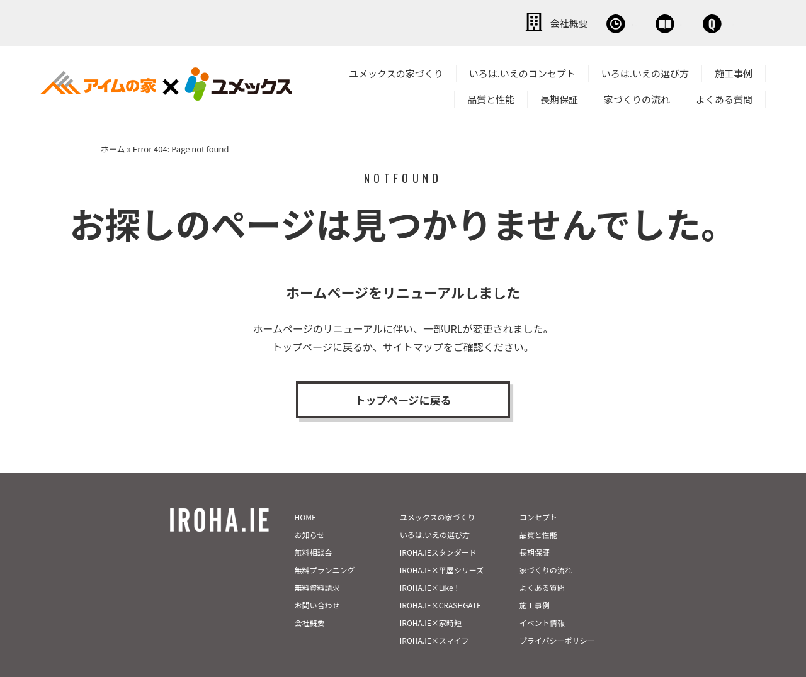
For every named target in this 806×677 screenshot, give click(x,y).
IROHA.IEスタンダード (438, 527)
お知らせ (310, 510)
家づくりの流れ (637, 97)
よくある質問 (724, 97)
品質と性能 (490, 97)
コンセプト (538, 492)
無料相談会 (515, 22)
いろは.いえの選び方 (645, 71)
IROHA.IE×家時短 (431, 598)
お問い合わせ (693, 22)
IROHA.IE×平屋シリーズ (442, 545)
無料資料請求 (317, 562)
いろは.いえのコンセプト (522, 71)
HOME (305, 492)
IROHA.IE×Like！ (430, 562)
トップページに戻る (403, 401)
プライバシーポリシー (557, 615)
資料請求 (601, 22)
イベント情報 (542, 598)
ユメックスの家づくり (396, 71)
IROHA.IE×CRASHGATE (440, 580)
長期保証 (559, 97)
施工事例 (733, 71)
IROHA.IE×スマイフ (434, 615)
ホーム (113, 147)
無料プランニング (325, 545)
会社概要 (428, 22)
